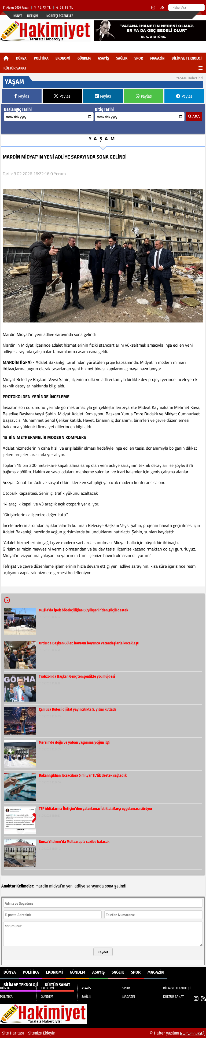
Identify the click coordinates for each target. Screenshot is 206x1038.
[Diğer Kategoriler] (200, 68)
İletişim (32, 16)
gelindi (120, 886)
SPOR (138, 58)
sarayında (95, 886)
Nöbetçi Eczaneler (59, 16)
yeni (69, 886)
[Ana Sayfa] (6, 58)
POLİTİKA (41, 58)
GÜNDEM (84, 58)
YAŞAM (103, 138)
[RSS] (162, 7)
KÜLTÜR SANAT (14, 68)
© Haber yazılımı (178, 1033)
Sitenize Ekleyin (41, 1033)
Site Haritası (13, 1033)
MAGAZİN (157, 58)
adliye (80, 886)
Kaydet (103, 952)
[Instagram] (153, 7)
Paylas (21, 96)
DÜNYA (21, 58)
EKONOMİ (63, 58)
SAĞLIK (121, 58)
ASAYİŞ (103, 58)
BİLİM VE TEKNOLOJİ (187, 58)
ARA (194, 117)
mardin (41, 886)
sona (109, 886)
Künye (17, 16)
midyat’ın (57, 886)
